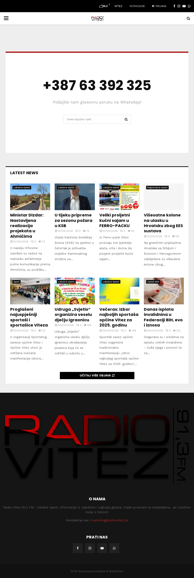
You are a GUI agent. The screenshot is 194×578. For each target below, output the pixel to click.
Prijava (159, 6)
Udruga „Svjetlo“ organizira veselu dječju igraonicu (73, 314)
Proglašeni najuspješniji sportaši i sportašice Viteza (29, 317)
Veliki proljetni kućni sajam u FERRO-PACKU (114, 220)
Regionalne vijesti (157, 187)
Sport (16, 281)
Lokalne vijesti (22, 187)
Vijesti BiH (153, 281)
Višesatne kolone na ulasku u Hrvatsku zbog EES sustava (163, 223)
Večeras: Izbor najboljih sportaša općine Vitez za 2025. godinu (118, 317)
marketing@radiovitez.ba (109, 520)
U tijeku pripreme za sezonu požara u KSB (73, 220)
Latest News (24, 173)
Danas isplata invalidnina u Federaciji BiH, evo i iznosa (163, 317)
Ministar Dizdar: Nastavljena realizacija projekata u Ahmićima (27, 225)
